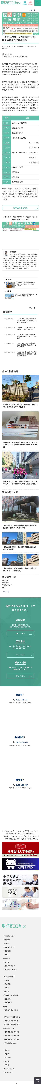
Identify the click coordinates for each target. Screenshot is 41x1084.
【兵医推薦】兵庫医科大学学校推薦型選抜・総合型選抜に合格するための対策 (26, 354)
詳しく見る (20, 633)
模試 (3, 587)
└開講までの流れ (9, 966)
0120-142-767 (22, 785)
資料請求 (24, 4)
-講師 (5, 1006)
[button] (37, 3)
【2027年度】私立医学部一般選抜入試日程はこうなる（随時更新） (26, 336)
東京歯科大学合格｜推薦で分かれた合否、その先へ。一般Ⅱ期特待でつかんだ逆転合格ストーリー (20, 483)
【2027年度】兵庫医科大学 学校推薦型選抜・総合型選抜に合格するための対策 (26, 320)
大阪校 (19, 779)
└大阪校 (6, 955)
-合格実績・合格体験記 (11, 995)
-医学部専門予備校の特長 (11, 1017)
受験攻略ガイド (31, 46)
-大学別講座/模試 (9, 976)
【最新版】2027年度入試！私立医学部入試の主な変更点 (26, 328)
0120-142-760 (22, 699)
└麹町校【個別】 (9, 947)
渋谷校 (19, 694)
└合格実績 (7, 999)
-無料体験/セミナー (9, 936)
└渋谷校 (6, 943)
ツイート (32, 10)
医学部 (6, 48)
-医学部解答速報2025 (10, 1043)
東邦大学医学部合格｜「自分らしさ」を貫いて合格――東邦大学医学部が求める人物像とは (20, 444)
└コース (6, 962)
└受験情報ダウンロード (11, 1039)
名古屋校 (19, 737)
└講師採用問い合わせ (10, 1010)
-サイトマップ (8, 1072)
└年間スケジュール (9, 969)
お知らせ (5, 580)
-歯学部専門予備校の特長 (11, 1024)
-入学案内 (6, 958)
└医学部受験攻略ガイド (11, 1032)
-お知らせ (6, 1050)
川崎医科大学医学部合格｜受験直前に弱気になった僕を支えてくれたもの (20, 405)
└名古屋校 (7, 951)
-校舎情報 (6, 940)
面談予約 (30, 4)
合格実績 (5, 582)
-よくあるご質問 (8, 1069)
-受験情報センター (9, 1028)
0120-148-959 (22, 742)
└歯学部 (6, 991)
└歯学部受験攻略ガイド (11, 1036)
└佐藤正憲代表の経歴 (10, 1021)
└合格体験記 (7, 1003)
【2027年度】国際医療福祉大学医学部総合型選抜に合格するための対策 (26, 345)
